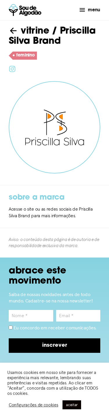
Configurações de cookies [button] (33, 405)
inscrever (54, 345)
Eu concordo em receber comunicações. (53, 328)
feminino (24, 56)
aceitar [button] (72, 405)
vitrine (29, 31)
